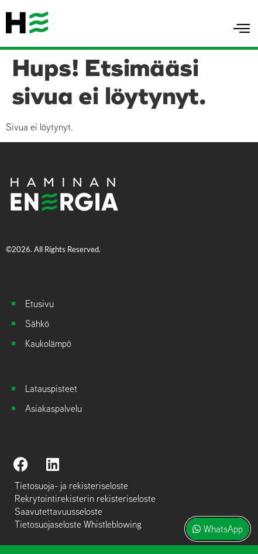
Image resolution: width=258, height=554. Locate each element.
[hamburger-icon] (242, 29)
